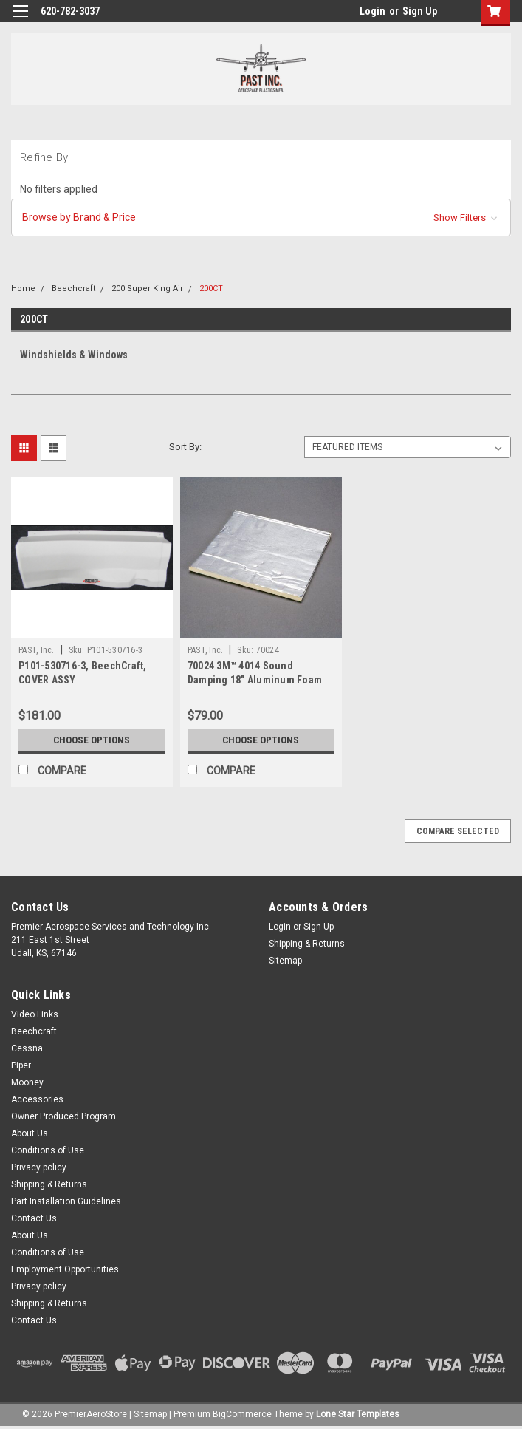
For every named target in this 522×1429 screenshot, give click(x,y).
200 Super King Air (147, 288)
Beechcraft (73, 288)
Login (372, 11)
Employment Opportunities (65, 1269)
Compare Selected (457, 831)
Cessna (27, 1048)
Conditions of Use (47, 1150)
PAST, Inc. (36, 650)
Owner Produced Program (63, 1116)
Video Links (34, 1014)
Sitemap (285, 960)
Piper (21, 1065)
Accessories (37, 1099)
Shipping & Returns (307, 943)
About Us (29, 1133)
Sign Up (419, 11)
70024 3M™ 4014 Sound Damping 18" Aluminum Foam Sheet (255, 680)
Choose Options (91, 740)
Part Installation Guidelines (66, 1201)
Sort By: (185, 446)
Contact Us (34, 1218)
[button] (261, 217)
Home (23, 288)
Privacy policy (38, 1167)
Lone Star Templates (357, 1414)
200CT (211, 288)
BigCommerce (242, 1414)
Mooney (27, 1082)
